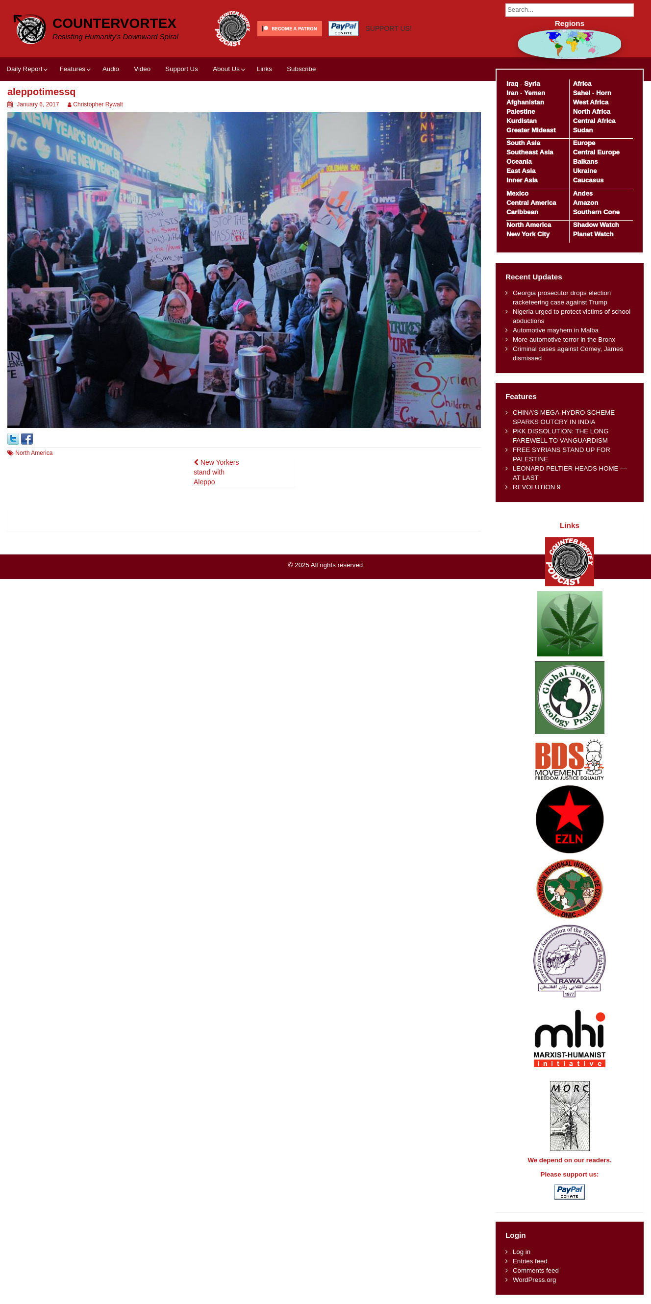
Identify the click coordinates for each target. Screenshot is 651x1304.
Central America (531, 202)
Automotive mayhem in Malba (556, 330)
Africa (582, 83)
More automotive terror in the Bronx (564, 339)
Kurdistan (521, 121)
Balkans (585, 161)
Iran (512, 93)
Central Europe (596, 152)
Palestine (520, 111)
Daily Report (24, 69)
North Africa (591, 111)
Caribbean (522, 212)
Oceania (519, 161)
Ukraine (585, 171)
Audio (110, 69)
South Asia (523, 143)
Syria (532, 83)
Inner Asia (522, 180)
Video (142, 69)
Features (72, 69)
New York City (528, 234)
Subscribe (301, 69)
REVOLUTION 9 (537, 487)
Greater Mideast (531, 130)
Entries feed (530, 1261)
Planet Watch (593, 234)
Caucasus (588, 180)
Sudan (583, 130)
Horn (603, 93)
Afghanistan (525, 102)
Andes (583, 193)
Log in (521, 1251)
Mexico (517, 193)
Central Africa (594, 121)
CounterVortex (114, 23)
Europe (584, 143)
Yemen (534, 93)
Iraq (512, 83)
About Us (226, 69)
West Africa (590, 102)
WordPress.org (534, 1279)
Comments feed (536, 1270)
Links (264, 69)
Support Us (181, 69)
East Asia (520, 171)
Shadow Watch (596, 224)
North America (33, 453)
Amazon (586, 202)
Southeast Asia (529, 152)
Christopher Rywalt (98, 104)
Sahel (581, 93)
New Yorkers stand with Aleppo (216, 472)
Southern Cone (596, 212)
